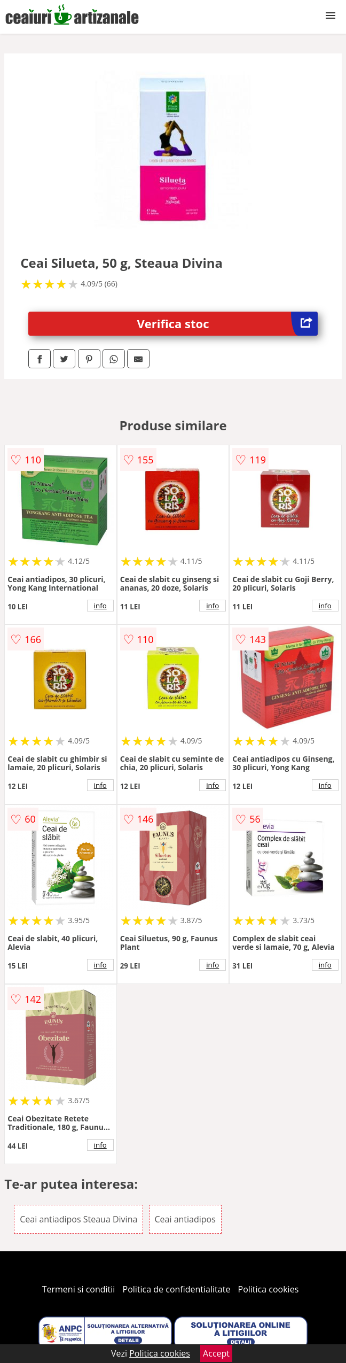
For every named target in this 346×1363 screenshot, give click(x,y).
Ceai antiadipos (185, 1219)
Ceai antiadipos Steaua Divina (78, 1219)
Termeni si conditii (78, 1289)
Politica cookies (268, 1289)
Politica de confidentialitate (177, 1289)
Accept (216, 1353)
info (100, 605)
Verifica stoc (227, 324)
